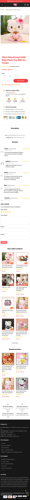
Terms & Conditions (6, 445)
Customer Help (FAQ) (6, 468)
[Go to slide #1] (4, 51)
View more (15, 343)
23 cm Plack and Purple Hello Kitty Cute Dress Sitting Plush (8, 333)
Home (2, 10)
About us (3, 443)
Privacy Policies (5, 447)
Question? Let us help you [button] (22, 498)
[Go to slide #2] (13, 51)
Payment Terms (5, 461)
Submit (4, 242)
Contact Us (4, 466)
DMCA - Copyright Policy (7, 449)
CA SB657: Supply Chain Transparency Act (11, 452)
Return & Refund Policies (7, 463)
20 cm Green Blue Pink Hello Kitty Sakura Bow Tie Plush (21, 333)
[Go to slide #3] (21, 51)
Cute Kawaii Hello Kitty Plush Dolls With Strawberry (21, 289)
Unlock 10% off (27, 493)
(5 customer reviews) (14, 66)
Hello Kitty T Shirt (6, 287)
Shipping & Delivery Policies (7, 459)
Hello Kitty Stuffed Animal (13, 10)
